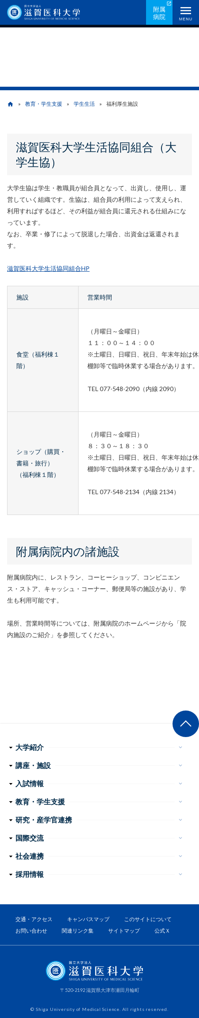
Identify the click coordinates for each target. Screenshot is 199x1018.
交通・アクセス (34, 919)
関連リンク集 (78, 930)
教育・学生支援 (43, 103)
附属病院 (159, 12)
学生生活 (84, 103)
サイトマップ (124, 930)
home (10, 104)
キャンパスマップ (88, 919)
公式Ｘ (162, 930)
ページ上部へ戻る (186, 724)
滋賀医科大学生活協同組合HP (48, 268)
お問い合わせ (31, 930)
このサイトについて (148, 919)
